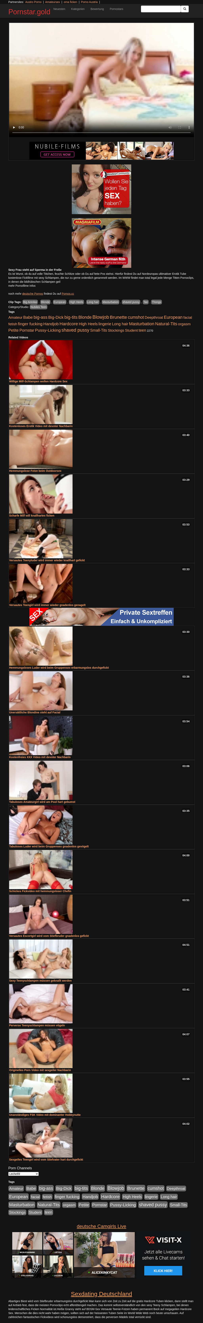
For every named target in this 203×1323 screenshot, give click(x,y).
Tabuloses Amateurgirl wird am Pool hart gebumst (42, 801)
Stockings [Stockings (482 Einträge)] (116, 330)
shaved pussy (131, 302)
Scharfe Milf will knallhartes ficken (31, 515)
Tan (146, 302)
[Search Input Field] (161, 9)
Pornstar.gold (29, 12)
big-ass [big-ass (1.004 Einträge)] (40, 317)
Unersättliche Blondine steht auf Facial (34, 712)
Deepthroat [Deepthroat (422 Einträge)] (154, 317)
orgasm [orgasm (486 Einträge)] (184, 324)
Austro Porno (33, 2)
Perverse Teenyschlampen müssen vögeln (37, 1025)
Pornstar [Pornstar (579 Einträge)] (26, 330)
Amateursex (52, 2)
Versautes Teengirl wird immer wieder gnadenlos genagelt (47, 605)
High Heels (76, 302)
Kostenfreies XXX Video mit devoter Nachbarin (40, 757)
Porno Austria (89, 2)
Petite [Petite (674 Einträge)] (13, 330)
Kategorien (78, 9)
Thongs (156, 302)
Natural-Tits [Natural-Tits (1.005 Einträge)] (166, 323)
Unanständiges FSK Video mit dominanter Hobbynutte (45, 1114)
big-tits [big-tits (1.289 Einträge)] (71, 317)
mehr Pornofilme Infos (21, 285)
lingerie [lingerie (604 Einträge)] (105, 324)
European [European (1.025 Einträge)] (173, 317)
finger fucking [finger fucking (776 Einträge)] (30, 324)
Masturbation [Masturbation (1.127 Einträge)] (141, 323)
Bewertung (97, 9)
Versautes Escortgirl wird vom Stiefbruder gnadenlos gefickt (49, 935)
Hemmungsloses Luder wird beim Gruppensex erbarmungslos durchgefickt (59, 667)
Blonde (45, 302)
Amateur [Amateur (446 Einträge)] (15, 317)
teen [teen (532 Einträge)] (142, 330)
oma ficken (70, 2)
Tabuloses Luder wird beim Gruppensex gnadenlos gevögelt (49, 846)
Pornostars (116, 9)
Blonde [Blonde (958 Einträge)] (85, 317)
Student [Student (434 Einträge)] (131, 330)
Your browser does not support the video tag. (101, 80)
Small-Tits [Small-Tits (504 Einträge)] (98, 330)
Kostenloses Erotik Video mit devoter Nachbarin (41, 426)
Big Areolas (30, 302)
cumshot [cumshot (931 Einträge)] (136, 317)
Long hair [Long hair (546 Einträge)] (120, 324)
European (60, 302)
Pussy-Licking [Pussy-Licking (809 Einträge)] (48, 330)
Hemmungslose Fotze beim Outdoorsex (35, 470)
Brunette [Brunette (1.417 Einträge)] (118, 317)
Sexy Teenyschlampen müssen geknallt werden (40, 980)
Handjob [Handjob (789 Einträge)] (51, 324)
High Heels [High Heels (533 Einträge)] (88, 324)
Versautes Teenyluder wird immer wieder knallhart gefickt (47, 560)
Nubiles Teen (39, 307)
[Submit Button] (185, 9)
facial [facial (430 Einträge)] (187, 317)
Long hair (93, 302)
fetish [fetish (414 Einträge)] (12, 324)
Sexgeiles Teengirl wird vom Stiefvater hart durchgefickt (46, 1159)
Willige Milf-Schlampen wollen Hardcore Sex (38, 381)
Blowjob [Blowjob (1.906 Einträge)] (100, 317)
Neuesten (59, 9)
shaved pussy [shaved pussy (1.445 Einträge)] (75, 330)
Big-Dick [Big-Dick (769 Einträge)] (56, 317)
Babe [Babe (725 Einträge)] (28, 317)
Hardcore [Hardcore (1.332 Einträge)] (68, 323)
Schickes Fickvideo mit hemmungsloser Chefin (40, 891)
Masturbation (110, 302)
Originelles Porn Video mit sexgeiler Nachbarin (40, 1070)
